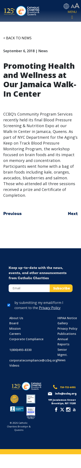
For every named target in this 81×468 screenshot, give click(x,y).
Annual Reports (63, 341)
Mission (15, 328)
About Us (16, 318)
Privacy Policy (49, 307)
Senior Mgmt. (62, 352)
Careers (15, 334)
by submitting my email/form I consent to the (38, 305)
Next (73, 214)
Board (13, 323)
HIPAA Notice (67, 318)
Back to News (19, 38)
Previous (12, 214)
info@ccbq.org (65, 393)
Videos (14, 365)
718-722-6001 (68, 387)
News (61, 360)
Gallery (62, 323)
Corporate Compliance (26, 339)
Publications (66, 334)
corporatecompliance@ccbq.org (33, 360)
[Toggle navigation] (72, 14)
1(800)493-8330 (20, 350)
